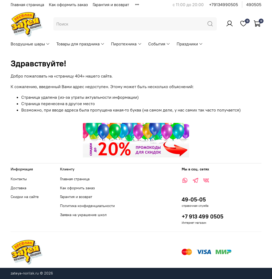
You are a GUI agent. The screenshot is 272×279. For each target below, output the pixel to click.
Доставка (18, 188)
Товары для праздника (80, 43)
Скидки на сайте (25, 196)
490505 (253, 4)
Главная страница (27, 4)
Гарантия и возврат (111, 4)
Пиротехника (126, 43)
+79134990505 (223, 4)
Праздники (190, 43)
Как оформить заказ (68, 4)
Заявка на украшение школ (83, 214)
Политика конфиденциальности (87, 205)
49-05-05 (194, 199)
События (159, 43)
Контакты (19, 179)
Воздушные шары (30, 43)
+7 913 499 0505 (202, 216)
